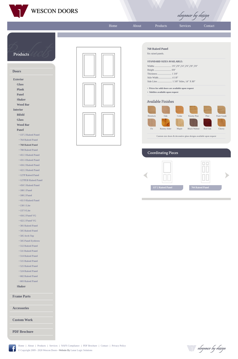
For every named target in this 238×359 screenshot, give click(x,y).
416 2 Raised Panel (29, 165)
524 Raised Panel (29, 271)
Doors (17, 71)
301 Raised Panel (29, 225)
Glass (20, 84)
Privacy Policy (119, 345)
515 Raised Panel (29, 261)
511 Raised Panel (29, 251)
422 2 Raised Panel (29, 170)
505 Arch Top (27, 235)
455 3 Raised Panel (29, 155)
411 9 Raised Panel (29, 200)
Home (113, 26)
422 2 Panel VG (28, 220)
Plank (20, 89)
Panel (20, 94)
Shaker (21, 99)
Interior (18, 109)
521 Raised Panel (29, 266)
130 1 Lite (25, 205)
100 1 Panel (26, 190)
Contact (209, 26)
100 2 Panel (26, 195)
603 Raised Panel (29, 281)
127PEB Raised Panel (31, 180)
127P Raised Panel (29, 175)
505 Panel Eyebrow (30, 240)
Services (185, 26)
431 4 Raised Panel (29, 160)
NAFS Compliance (70, 345)
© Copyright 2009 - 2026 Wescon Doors (37, 350)
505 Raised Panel (29, 230)
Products (161, 26)
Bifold (20, 114)
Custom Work (23, 320)
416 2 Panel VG (28, 215)
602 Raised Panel (29, 276)
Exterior (18, 79)
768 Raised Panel (29, 145)
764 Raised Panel (29, 140)
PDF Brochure (23, 332)
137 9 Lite (25, 210)
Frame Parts (22, 296)
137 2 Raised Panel (29, 134)
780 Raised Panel (29, 150)
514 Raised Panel (29, 256)
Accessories (21, 308)
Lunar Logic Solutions (81, 350)
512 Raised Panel (29, 246)
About (137, 26)
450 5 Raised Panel (29, 185)
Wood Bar (23, 104)
